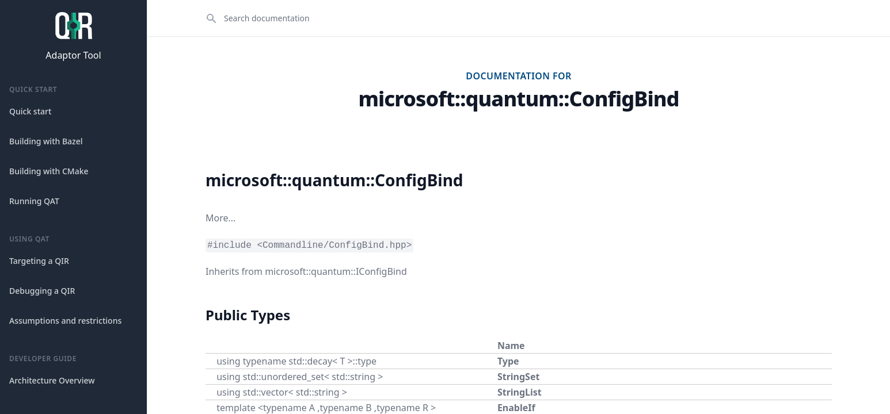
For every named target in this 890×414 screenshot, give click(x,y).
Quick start (30, 111)
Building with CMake (49, 171)
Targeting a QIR (39, 260)
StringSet (518, 376)
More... (220, 218)
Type (508, 361)
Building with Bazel (46, 141)
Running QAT (34, 200)
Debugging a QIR (42, 290)
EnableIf (516, 407)
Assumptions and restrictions (65, 320)
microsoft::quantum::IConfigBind (336, 271)
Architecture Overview (52, 380)
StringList (519, 392)
